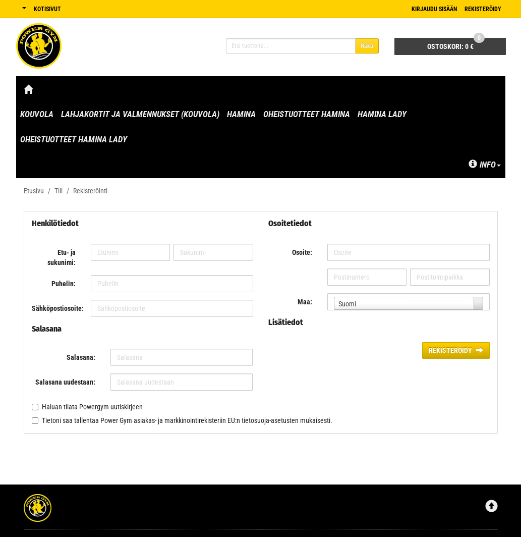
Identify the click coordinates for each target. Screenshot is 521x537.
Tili (58, 191)
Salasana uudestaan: (65, 382)
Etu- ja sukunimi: (61, 257)
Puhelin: (63, 284)
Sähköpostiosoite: (57, 308)
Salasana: (81, 357)
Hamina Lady (382, 114)
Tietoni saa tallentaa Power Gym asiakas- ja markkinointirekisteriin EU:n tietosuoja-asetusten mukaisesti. (187, 420)
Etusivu (34, 191)
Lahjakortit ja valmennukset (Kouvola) (140, 114)
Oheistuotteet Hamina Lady (73, 139)
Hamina (241, 114)
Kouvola (36, 114)
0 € (456, 44)
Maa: (305, 302)
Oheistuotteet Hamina (306, 114)
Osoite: (302, 252)
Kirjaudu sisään (434, 9)
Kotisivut (47, 9)
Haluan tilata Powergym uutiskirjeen (92, 407)
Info (485, 164)
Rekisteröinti (90, 191)
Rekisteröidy (483, 9)
